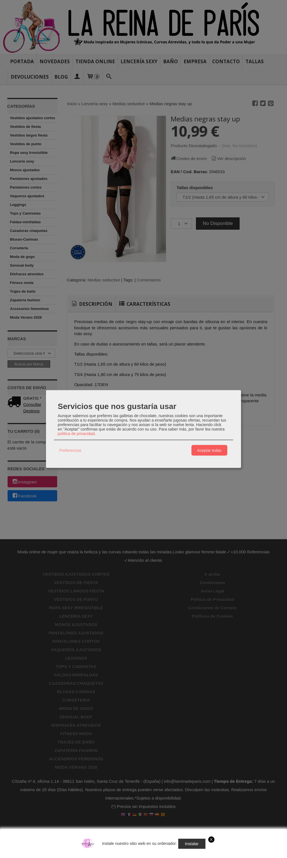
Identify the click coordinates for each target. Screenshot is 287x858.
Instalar (192, 843)
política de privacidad (76, 433)
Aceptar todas (209, 450)
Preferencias (70, 450)
